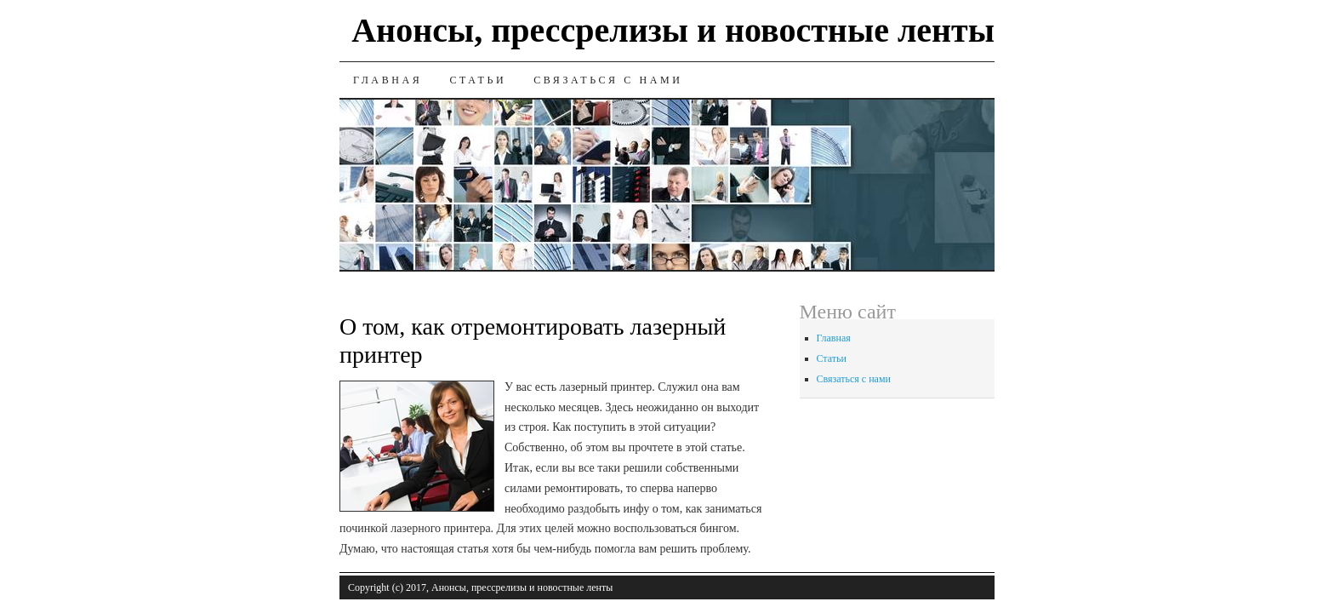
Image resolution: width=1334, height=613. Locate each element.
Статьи (477, 80)
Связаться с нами (607, 80)
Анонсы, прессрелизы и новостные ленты (673, 30)
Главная (387, 80)
